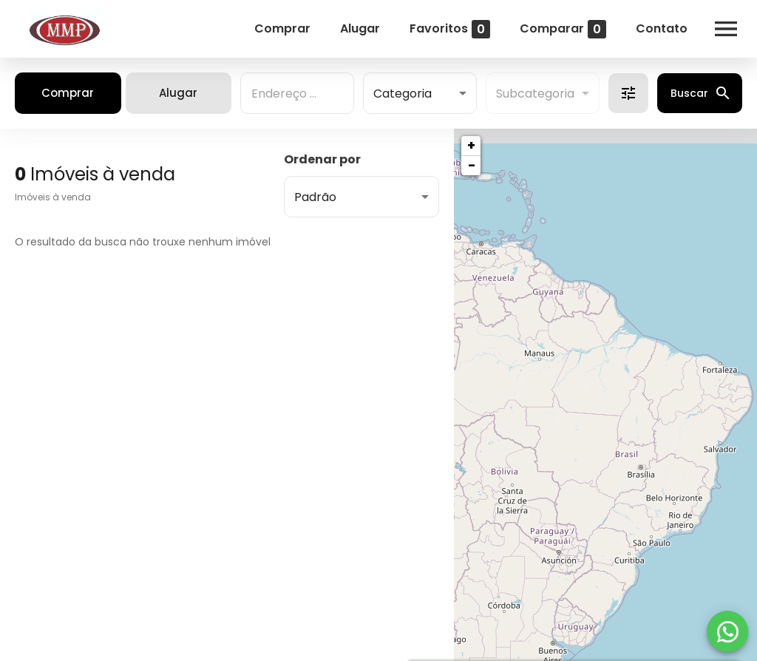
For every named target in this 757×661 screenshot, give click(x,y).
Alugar (360, 28)
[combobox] (297, 93)
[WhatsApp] (727, 631)
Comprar (282, 28)
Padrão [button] (315, 197)
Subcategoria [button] (535, 93)
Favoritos (450, 29)
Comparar (563, 29)
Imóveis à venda (53, 197)
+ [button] (471, 145)
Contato (662, 28)
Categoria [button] (402, 93)
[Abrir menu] (726, 28)
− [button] (471, 165)
